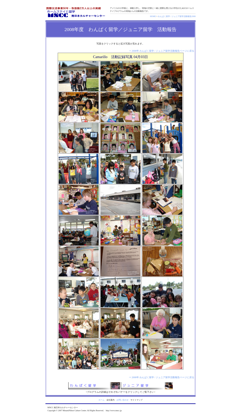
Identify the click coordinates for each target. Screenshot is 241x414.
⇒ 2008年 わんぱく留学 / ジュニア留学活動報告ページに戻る (161, 50)
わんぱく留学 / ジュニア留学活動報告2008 (177, 16)
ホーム (101, 400)
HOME (153, 16)
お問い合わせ (122, 400)
